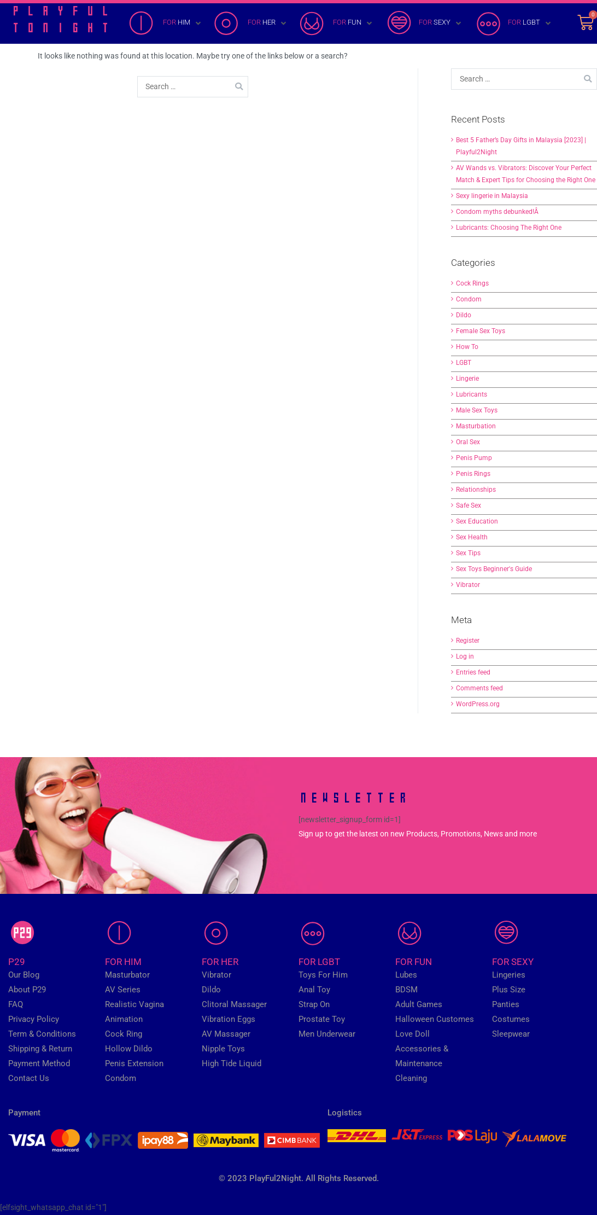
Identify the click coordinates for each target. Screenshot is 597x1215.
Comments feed (479, 688)
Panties (505, 1004)
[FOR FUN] (336, 23)
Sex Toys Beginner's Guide (494, 569)
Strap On (314, 1004)
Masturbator (127, 975)
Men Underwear (326, 1034)
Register (467, 640)
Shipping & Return (40, 1049)
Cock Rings (472, 283)
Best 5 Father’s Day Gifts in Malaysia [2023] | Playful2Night (521, 146)
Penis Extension (134, 1063)
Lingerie (467, 378)
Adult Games (418, 1004)
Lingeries (508, 975)
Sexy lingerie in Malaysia (492, 196)
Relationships (476, 489)
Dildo (463, 315)
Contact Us (28, 1078)
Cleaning (411, 1078)
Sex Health (472, 537)
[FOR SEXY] (424, 23)
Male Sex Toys (476, 410)
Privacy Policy (33, 1019)
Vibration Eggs (228, 1019)
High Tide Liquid (231, 1063)
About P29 (27, 990)
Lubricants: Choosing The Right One (508, 227)
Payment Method (39, 1063)
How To (467, 347)
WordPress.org (478, 704)
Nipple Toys (223, 1049)
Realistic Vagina (134, 1004)
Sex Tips (468, 553)
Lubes (406, 975)
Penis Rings (473, 474)
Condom (469, 299)
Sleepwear (511, 1034)
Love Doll (412, 1034)
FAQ (15, 1004)
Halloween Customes (434, 1019)
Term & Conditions (42, 1034)
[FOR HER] (251, 23)
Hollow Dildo (129, 1049)
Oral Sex (468, 442)
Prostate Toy (321, 1019)
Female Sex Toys (480, 331)
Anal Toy (314, 990)
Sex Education (477, 521)
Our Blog (23, 975)
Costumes (511, 1019)
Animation (124, 1019)
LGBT (463, 363)
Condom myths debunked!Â (498, 212)
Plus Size (508, 990)
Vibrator (468, 585)
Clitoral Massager (234, 1004)
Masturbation (476, 426)
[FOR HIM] (166, 23)
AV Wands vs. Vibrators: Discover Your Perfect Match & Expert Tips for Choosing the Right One (525, 174)
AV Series (123, 990)
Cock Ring (123, 1034)
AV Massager (226, 1034)
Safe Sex (468, 505)
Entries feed (473, 672)
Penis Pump (474, 458)
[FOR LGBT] (513, 23)
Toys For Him (323, 975)
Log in (465, 656)
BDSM (406, 990)
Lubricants (471, 394)
